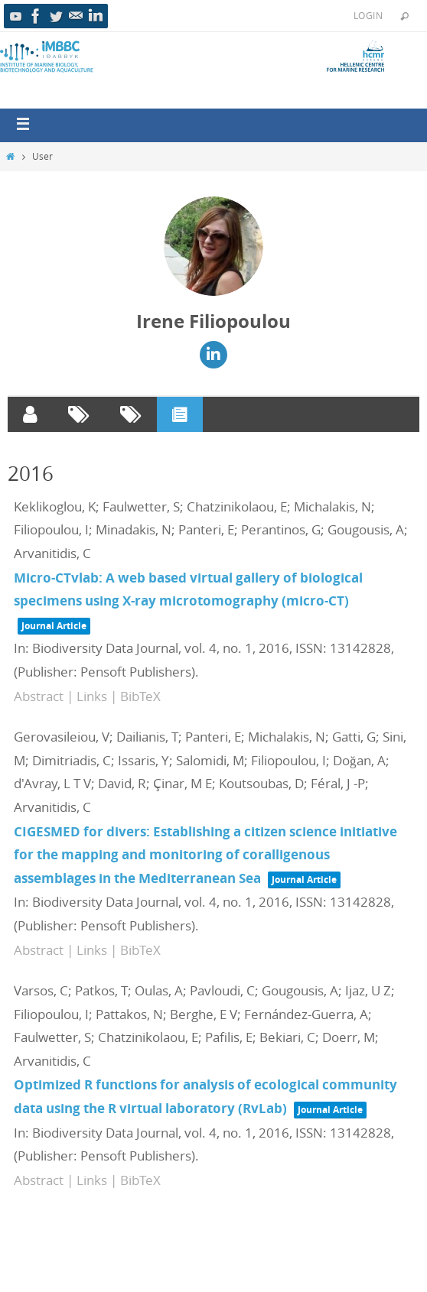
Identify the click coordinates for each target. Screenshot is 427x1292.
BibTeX (140, 696)
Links (92, 696)
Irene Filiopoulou (213, 321)
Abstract (39, 696)
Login (368, 15)
